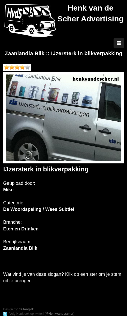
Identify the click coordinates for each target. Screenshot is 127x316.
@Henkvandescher (59, 313)
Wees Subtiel (59, 209)
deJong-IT (26, 309)
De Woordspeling (22, 209)
